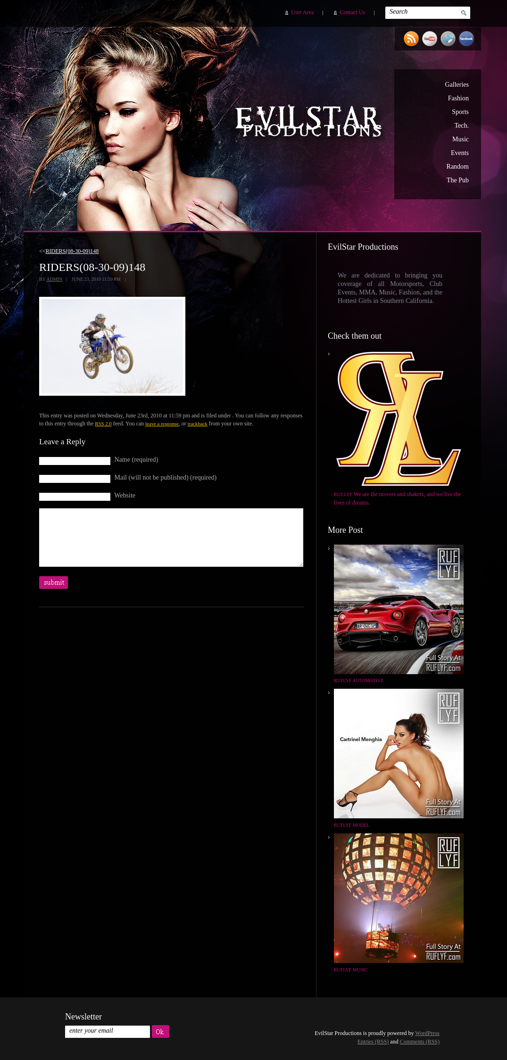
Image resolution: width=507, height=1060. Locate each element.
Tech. (461, 125)
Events (460, 152)
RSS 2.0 (103, 423)
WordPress (427, 1033)
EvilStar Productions (310, 123)
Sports (460, 111)
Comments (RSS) (420, 1041)
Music (460, 139)
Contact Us (352, 12)
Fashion (458, 98)
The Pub (458, 180)
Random (458, 166)
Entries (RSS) (373, 1041)
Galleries (457, 84)
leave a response (162, 423)
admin (54, 279)
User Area (302, 12)
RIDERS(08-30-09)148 (72, 251)
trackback (198, 423)
